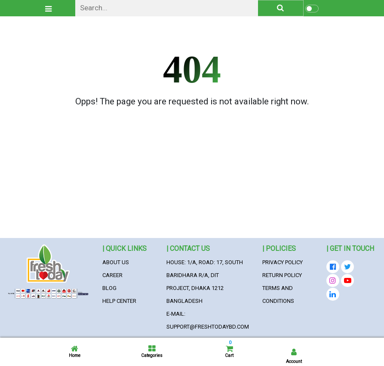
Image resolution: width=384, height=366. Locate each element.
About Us (115, 262)
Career (112, 275)
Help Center (119, 301)
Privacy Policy (282, 262)
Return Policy (282, 275)
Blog (109, 288)
